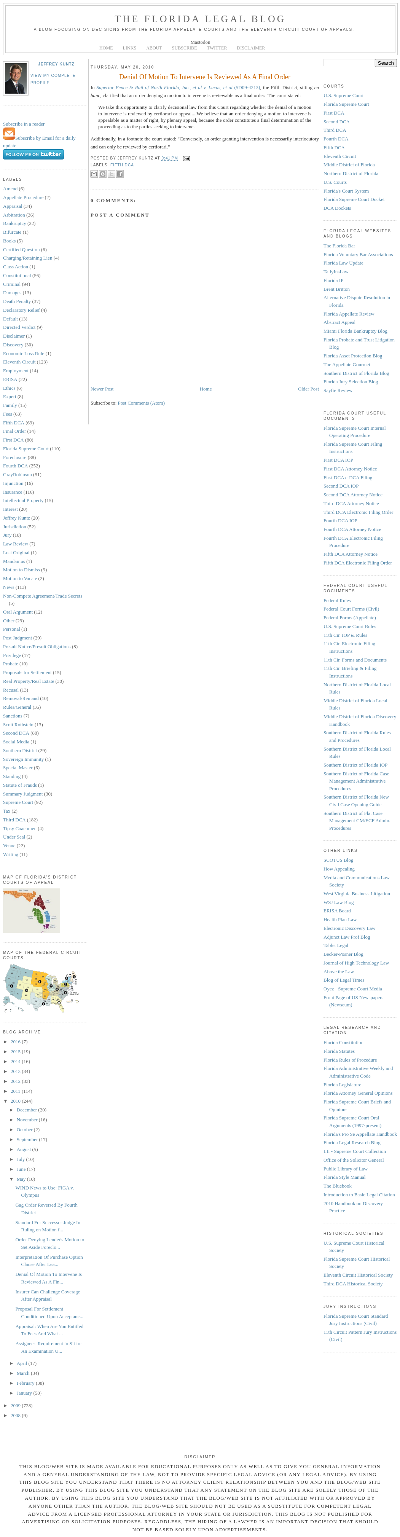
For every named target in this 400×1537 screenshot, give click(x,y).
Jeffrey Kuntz (56, 64)
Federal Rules (337, 600)
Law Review (15, 544)
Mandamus (14, 561)
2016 (16, 1041)
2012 (16, 1081)
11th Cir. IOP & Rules (345, 635)
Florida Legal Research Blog (352, 1142)
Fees (7, 414)
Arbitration (14, 215)
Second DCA (16, 733)
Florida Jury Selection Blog (351, 381)
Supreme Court (18, 802)
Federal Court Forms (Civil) (351, 609)
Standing (12, 776)
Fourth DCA (15, 466)
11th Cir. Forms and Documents (355, 660)
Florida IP (333, 280)
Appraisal (12, 206)
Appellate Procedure (23, 197)
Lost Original (16, 552)
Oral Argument (18, 612)
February (26, 1383)
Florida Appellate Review (349, 314)
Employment (16, 370)
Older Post (308, 389)
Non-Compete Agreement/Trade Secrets (42, 596)
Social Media (16, 742)
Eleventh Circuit (19, 362)
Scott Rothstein (18, 724)
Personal (11, 629)
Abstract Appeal (339, 322)
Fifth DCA (13, 423)
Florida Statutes (339, 1051)
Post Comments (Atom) (141, 403)
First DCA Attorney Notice (350, 469)
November (28, 1119)
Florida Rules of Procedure (350, 1060)
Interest (10, 509)
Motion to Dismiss (21, 569)
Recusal (11, 690)
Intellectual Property (23, 500)
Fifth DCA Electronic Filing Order (358, 563)
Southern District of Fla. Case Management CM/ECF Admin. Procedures (357, 820)
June (22, 1169)
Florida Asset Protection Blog (353, 356)
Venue (9, 845)
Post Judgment (17, 638)
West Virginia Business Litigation (357, 893)
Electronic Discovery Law (349, 928)
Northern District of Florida (351, 173)
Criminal (12, 284)
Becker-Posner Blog (343, 954)
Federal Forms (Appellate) (350, 617)
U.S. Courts (335, 182)
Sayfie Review (338, 390)
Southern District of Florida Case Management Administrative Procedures (356, 781)
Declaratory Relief (21, 310)
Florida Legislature (342, 1084)
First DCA (13, 440)
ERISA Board (337, 911)
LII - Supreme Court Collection (355, 1151)
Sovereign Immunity (23, 759)
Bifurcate (12, 232)
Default (10, 319)
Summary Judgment (23, 794)
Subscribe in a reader (24, 124)
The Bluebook (338, 1186)
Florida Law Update (343, 263)
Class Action (15, 266)
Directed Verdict (19, 327)
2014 (16, 1061)
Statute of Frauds (20, 785)
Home (206, 389)
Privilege (12, 655)
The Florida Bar (339, 246)
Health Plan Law (340, 919)
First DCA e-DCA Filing (348, 477)
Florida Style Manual (345, 1177)
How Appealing (339, 869)
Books (9, 241)
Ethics (9, 388)
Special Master (18, 767)
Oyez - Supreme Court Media (353, 989)
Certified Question (21, 249)
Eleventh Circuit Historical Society (358, 1275)
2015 (16, 1051)
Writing (10, 854)
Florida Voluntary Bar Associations (358, 254)
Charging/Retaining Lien (27, 258)
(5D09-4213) (178, 87)
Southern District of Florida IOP (355, 765)
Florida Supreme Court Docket (354, 199)
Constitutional (17, 275)
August (24, 1149)
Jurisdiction (14, 526)
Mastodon (200, 42)
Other (8, 620)
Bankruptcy (14, 223)
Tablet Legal (336, 945)
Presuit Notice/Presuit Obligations (37, 646)
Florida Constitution (343, 1042)
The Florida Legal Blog (200, 18)
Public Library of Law (346, 1169)
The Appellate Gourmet (347, 364)
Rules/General (17, 707)
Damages (12, 292)
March (24, 1373)
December (27, 1110)
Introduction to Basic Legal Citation (359, 1194)
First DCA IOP (338, 460)
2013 (16, 1071)
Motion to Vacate (20, 578)
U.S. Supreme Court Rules (350, 626)
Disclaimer (14, 336)
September (28, 1139)
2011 (16, 1091)
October (25, 1129)
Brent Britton (337, 289)
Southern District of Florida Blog (356, 373)
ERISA (10, 379)
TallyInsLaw (336, 271)
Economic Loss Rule (23, 353)
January (25, 1393)
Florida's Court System (346, 191)
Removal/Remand (21, 698)
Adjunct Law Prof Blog (347, 937)
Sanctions (12, 716)
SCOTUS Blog (338, 860)
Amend (10, 188)
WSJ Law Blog (339, 902)
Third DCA (14, 820)
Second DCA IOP (341, 486)
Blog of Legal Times (344, 980)
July (21, 1159)
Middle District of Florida (349, 164)
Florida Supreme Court (26, 448)
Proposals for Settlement (27, 672)
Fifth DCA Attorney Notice (351, 554)
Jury (7, 535)
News (8, 587)
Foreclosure (14, 457)
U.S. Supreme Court (343, 95)
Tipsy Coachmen (20, 828)
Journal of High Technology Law (356, 963)
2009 (16, 1405)
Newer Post (102, 389)
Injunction (13, 483)
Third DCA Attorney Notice (351, 503)
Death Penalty (17, 301)
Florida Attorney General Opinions (358, 1093)
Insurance (12, 492)
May (22, 1179)
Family (10, 405)
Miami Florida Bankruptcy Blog (355, 331)
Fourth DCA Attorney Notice (352, 529)
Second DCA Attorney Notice (353, 494)
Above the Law (339, 971)
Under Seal (14, 837)
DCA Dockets (337, 208)
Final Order (14, 431)
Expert (9, 396)
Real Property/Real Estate (28, 681)
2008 (16, 1415)
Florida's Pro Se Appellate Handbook (360, 1134)
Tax (6, 811)
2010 (16, 1101)
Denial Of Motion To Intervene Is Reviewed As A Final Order (204, 77)
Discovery (13, 345)
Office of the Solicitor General (354, 1160)
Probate (10, 663)
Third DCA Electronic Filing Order (358, 512)
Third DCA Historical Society (353, 1284)
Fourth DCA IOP (340, 520)
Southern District (20, 750)
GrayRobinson (17, 474)
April (23, 1363)
